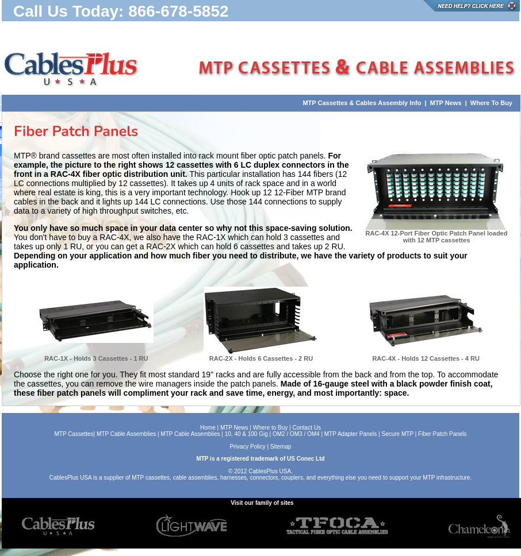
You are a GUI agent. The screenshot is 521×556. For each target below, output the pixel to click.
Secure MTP (396, 434)
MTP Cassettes (73, 434)
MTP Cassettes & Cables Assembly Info (361, 102)
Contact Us (307, 427)
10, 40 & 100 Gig (246, 434)
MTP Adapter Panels (350, 434)
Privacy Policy (247, 446)
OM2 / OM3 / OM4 (296, 434)
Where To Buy (491, 102)
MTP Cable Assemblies (126, 434)
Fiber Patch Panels (441, 434)
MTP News (445, 102)
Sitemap (281, 446)
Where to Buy (270, 427)
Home (208, 427)
